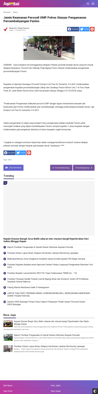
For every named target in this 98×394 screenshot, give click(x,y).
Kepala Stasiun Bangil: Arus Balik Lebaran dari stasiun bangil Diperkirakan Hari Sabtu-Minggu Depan (46, 240)
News (10, 160)
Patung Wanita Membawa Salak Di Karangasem (28, 287)
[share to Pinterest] (92, 29)
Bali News (8, 385)
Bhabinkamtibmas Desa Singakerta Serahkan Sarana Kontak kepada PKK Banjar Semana (46, 259)
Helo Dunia (55, 391)
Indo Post (7, 391)
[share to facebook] (73, 29)
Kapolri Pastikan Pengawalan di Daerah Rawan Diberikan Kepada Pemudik (40, 247)
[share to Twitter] (84, 29)
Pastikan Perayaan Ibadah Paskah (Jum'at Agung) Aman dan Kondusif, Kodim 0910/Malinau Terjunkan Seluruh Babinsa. (47, 280)
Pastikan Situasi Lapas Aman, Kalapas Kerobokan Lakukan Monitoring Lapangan (42, 253)
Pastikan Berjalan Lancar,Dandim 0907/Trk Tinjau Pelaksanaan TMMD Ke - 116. (42, 273)
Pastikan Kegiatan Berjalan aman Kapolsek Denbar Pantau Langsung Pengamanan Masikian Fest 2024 (50, 265)
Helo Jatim (55, 385)
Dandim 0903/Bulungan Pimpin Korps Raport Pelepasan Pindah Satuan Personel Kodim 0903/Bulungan (46, 303)
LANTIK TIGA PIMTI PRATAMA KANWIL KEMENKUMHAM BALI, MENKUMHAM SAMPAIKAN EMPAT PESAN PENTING (48, 294)
